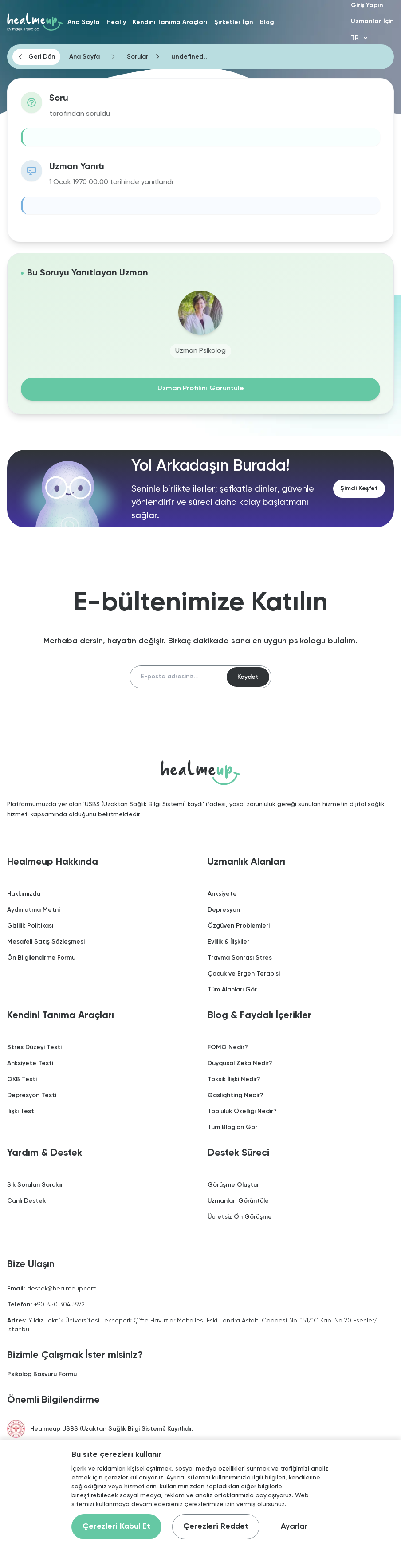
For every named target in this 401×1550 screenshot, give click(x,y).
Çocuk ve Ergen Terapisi (244, 974)
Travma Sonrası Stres (240, 958)
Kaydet (248, 677)
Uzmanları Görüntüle (238, 1201)
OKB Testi (22, 1080)
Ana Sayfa (83, 22)
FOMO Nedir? (228, 1048)
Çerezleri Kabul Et (116, 1526)
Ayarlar (294, 1526)
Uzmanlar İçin (372, 21)
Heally (116, 22)
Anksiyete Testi (30, 1064)
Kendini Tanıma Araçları (170, 22)
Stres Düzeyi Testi (34, 1048)
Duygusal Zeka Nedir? (240, 1064)
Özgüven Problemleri (239, 926)
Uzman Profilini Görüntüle (200, 389)
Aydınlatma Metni (33, 910)
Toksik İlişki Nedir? (234, 1080)
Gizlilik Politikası (30, 926)
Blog (267, 22)
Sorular (137, 57)
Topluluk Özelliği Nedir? (242, 1112)
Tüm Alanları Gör (232, 990)
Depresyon (224, 910)
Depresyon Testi (31, 1096)
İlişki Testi (21, 1112)
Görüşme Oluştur (233, 1185)
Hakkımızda (23, 894)
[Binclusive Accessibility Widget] (22, 1520)
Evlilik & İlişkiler (228, 942)
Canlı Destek (26, 1201)
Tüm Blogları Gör (232, 1128)
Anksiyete (222, 894)
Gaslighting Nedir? (235, 1096)
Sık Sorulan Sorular (35, 1185)
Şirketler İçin (233, 22)
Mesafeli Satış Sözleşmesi (46, 942)
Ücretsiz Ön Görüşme (240, 1217)
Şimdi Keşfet (359, 488)
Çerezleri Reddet (215, 1526)
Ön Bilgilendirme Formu (41, 958)
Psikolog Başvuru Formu (42, 1375)
